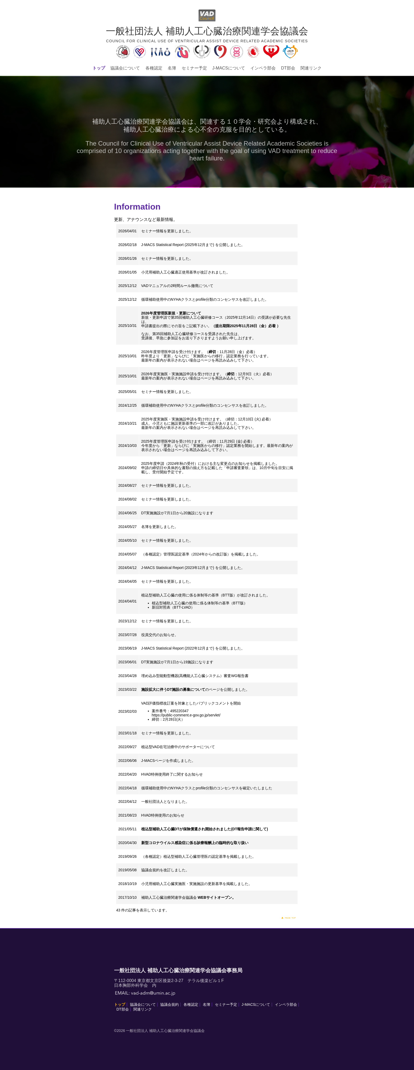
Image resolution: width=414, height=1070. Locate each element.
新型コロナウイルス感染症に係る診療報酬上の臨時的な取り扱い (194, 843)
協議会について (125, 68)
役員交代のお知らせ (158, 635)
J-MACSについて (228, 68)
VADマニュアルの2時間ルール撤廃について (177, 286)
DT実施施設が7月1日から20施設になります (177, 513)
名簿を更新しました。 (159, 527)
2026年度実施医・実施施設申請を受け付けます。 (182, 374)
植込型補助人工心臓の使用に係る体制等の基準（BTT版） (199, 603)
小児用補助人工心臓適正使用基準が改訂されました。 (185, 272)
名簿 (172, 68)
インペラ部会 (263, 68)
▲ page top (288, 917)
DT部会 (288, 68)
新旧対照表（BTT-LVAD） (173, 607)
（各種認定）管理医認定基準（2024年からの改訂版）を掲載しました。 (200, 554)
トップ (98, 68)
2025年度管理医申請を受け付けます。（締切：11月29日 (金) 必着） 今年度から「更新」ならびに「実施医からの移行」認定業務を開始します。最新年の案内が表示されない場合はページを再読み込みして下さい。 (217, 445)
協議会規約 (150, 870)
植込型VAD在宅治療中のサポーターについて (178, 747)
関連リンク (311, 68)
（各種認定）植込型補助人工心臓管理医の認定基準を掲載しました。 (198, 856)
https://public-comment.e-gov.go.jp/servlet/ (186, 715)
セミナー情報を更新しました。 (167, 231)
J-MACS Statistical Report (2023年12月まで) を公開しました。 (193, 568)
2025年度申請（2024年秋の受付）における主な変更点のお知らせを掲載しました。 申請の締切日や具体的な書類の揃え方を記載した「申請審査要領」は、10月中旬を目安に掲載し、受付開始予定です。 (217, 467)
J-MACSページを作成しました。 (168, 760)
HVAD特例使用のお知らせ (163, 815)
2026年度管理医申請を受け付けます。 (173, 352)
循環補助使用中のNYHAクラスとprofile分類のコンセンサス (190, 788)
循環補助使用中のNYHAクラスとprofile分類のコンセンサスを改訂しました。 (205, 299)
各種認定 (153, 68)
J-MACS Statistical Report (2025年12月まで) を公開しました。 (193, 245)
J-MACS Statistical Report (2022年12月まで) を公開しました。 (193, 648)
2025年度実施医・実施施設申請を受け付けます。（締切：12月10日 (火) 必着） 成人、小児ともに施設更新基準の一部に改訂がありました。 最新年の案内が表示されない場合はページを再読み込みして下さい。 (207, 423)
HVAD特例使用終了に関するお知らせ (172, 774)
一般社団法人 (152, 801)
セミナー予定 (194, 68)
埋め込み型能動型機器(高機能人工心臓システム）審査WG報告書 (195, 676)
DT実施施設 (151, 662)
